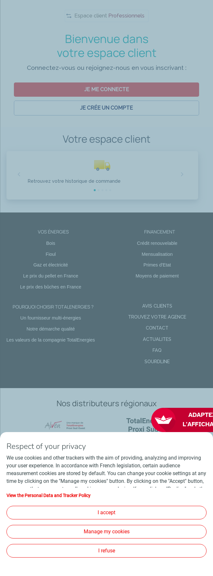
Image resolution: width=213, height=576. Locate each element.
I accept (106, 512)
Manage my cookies (107, 531)
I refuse (106, 551)
